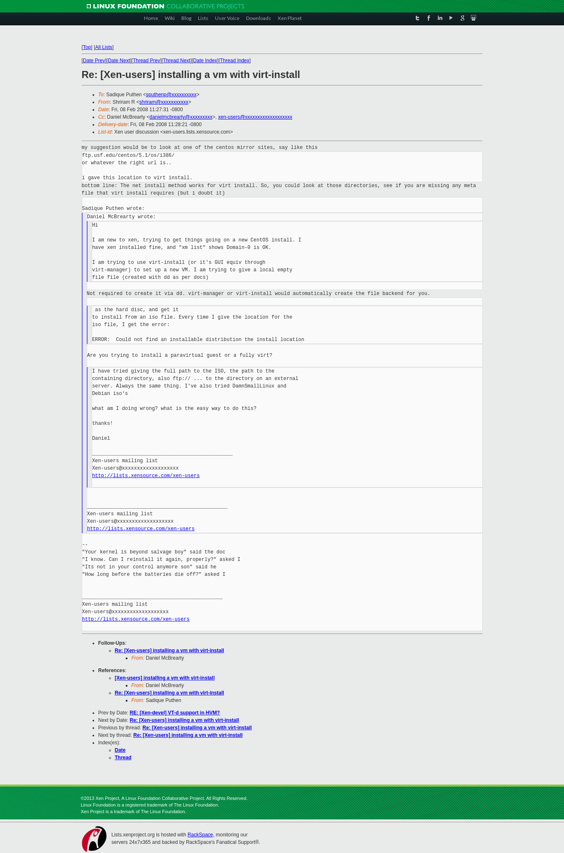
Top (87, 47)
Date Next (119, 60)
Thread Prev (146, 60)
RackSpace (200, 835)
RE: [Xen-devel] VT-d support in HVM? (175, 713)
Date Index (205, 60)
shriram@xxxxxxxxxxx (163, 102)
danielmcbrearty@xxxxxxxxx (180, 117)
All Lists (103, 47)
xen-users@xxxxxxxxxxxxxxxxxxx (255, 117)
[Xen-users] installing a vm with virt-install (165, 678)
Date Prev (94, 60)
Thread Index (234, 60)
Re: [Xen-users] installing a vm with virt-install (169, 650)
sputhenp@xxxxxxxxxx (171, 94)
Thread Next (176, 60)
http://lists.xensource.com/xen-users (146, 475)
